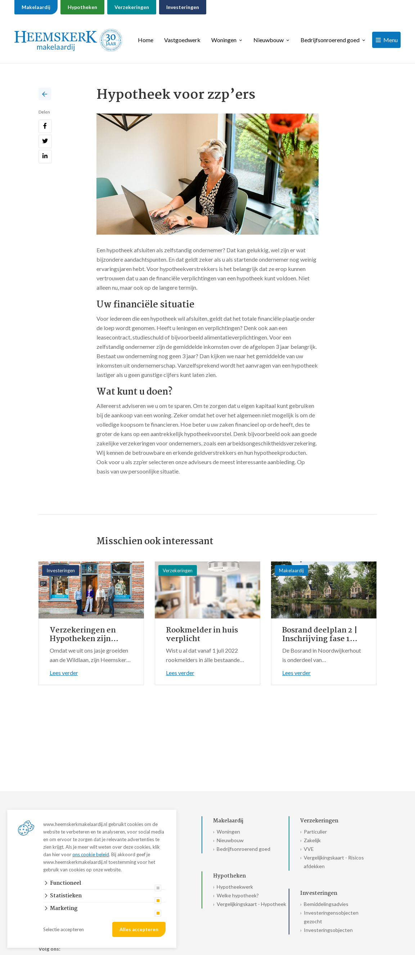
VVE (309, 849)
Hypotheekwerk (235, 887)
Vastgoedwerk (182, 39)
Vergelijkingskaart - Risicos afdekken (334, 861)
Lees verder (64, 672)
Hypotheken (82, 7)
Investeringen (182, 7)
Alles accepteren (138, 929)
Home (145, 39)
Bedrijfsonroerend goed (330, 39)
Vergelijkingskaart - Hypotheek (251, 904)
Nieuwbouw (268, 39)
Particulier (315, 832)
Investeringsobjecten (328, 930)
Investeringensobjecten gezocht (331, 917)
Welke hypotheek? (238, 895)
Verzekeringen (131, 7)
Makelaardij (36, 7)
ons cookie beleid (90, 854)
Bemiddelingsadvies (326, 904)
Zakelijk (312, 840)
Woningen (223, 39)
